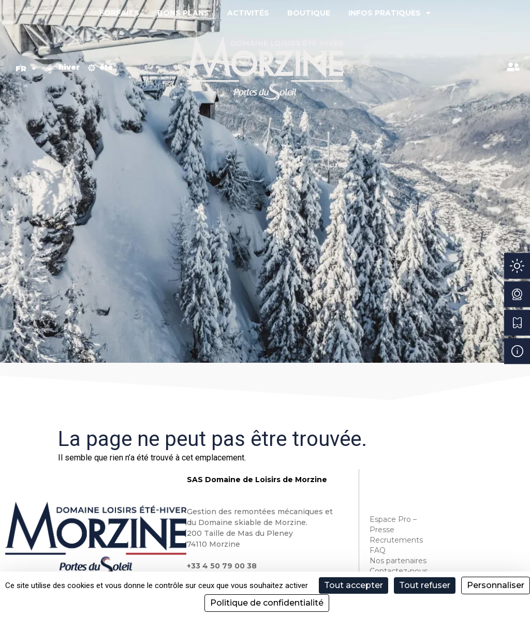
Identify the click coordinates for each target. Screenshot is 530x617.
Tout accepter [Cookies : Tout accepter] (353, 585)
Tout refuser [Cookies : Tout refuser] (424, 585)
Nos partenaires (398, 560)
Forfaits (119, 13)
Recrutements (396, 540)
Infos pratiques (389, 13)
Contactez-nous (399, 571)
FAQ (378, 550)
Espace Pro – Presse (393, 524)
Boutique (308, 13)
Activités (248, 13)
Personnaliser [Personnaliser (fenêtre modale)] (495, 585)
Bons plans (183, 13)
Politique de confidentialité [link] (266, 603)
